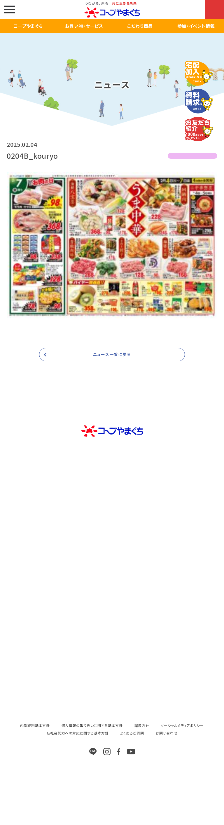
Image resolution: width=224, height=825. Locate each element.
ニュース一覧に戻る (112, 354)
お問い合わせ (166, 732)
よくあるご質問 (132, 732)
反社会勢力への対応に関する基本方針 (78, 732)
